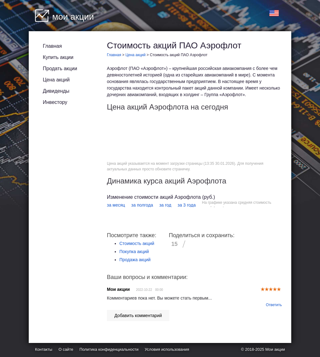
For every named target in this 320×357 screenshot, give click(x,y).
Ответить (274, 305)
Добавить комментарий (138, 315)
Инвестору (55, 102)
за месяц (116, 205)
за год (165, 205)
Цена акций (56, 79)
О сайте (65, 349)
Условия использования (167, 349)
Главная (52, 46)
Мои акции (275, 349)
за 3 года (187, 205)
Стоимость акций (136, 243)
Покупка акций (134, 251)
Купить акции (58, 57)
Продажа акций (135, 259)
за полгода (142, 205)
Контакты (43, 349)
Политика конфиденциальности (108, 349)
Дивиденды (56, 91)
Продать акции (60, 68)
